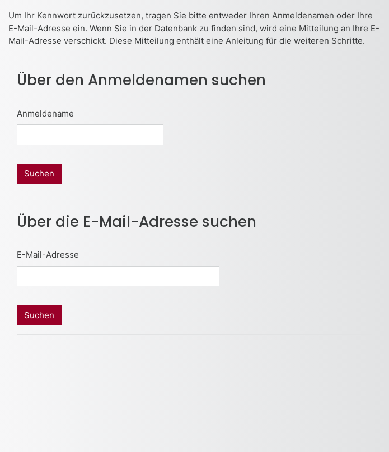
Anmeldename (45, 113)
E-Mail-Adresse (48, 254)
